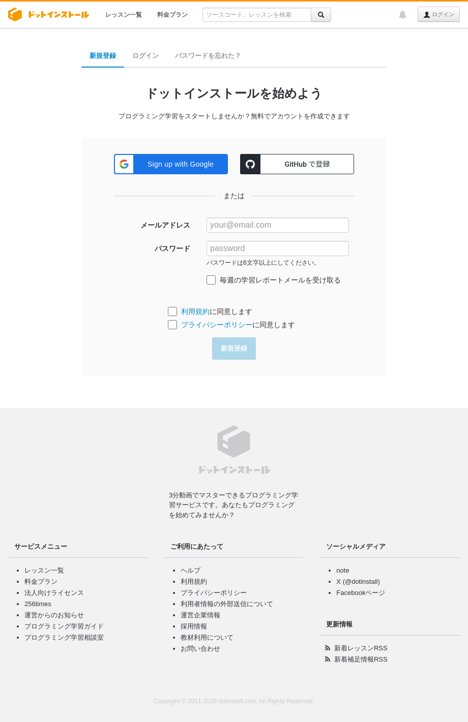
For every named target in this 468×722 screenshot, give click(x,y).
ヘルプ (190, 570)
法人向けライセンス (54, 593)
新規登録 (103, 55)
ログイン (438, 14)
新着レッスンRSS (361, 648)
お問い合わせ (200, 648)
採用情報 (194, 626)
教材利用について (207, 637)
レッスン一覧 (123, 14)
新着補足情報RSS (361, 659)
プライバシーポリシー (216, 325)
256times (37, 604)
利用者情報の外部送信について (227, 604)
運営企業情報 (200, 615)
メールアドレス (165, 225)
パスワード (172, 248)
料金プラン (172, 14)
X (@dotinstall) (357, 581)
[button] (171, 164)
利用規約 (195, 311)
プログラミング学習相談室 (64, 637)
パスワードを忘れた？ (208, 55)
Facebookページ (360, 593)
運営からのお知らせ (54, 615)
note (342, 570)
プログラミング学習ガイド (64, 626)
